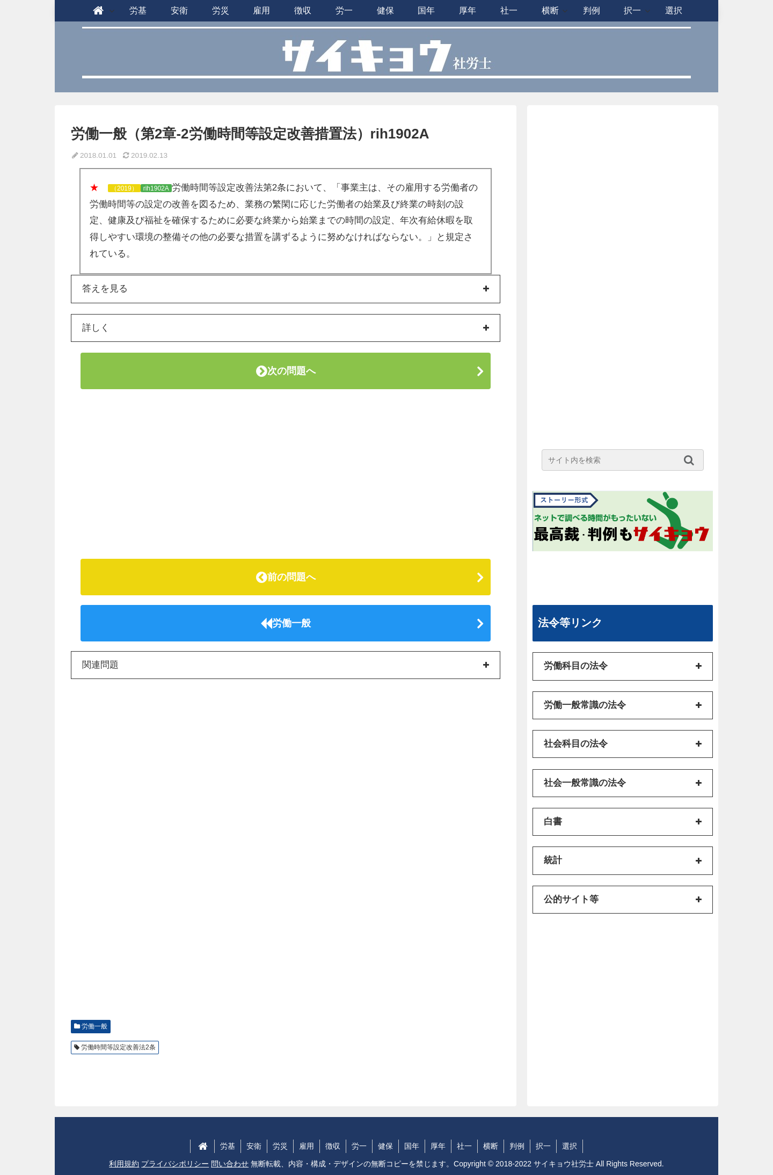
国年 (411, 1146)
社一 (464, 1146)
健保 (385, 1146)
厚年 (438, 1146)
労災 (280, 1146)
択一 (543, 1146)
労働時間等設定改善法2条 (118, 1047)
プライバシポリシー (175, 1163)
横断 (490, 1146)
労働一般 (285, 623)
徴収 (332, 1146)
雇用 (306, 1146)
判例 (516, 1146)
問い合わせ (230, 1163)
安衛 (253, 1146)
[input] (623, 460)
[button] (692, 460)
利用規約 (124, 1163)
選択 (569, 1146)
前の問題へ (286, 577)
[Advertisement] (285, 474)
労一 (359, 1146)
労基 (227, 1146)
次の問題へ (286, 371)
